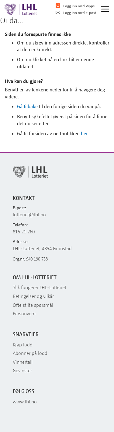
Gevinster (22, 370)
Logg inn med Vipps (75, 5)
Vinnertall (23, 362)
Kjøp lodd (23, 345)
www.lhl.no (25, 401)
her (84, 133)
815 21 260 (24, 231)
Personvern (24, 313)
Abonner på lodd (30, 353)
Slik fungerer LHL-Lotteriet (39, 287)
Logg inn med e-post (76, 12)
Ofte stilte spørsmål (33, 305)
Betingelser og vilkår (33, 296)
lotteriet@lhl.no (29, 214)
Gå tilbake (27, 106)
